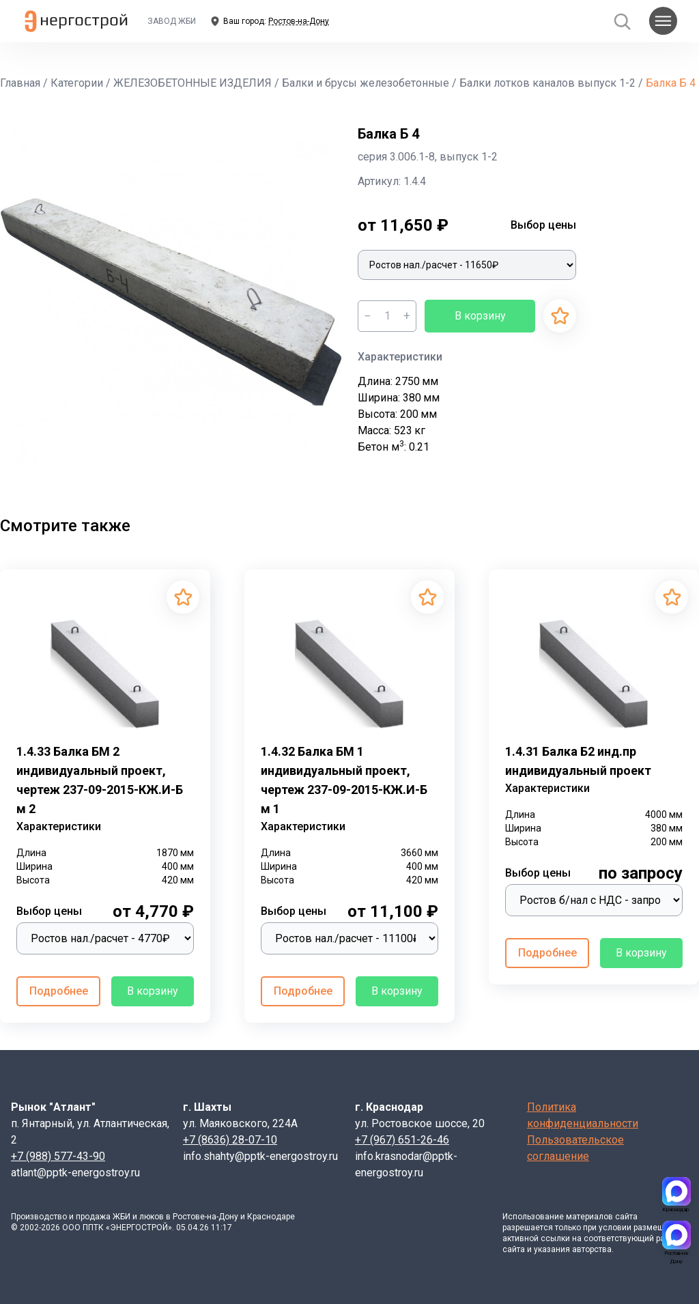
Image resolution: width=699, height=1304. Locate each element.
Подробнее (58, 990)
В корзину (480, 315)
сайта (626, 1216)
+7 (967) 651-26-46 (402, 1139)
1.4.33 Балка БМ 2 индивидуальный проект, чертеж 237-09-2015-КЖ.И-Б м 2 (99, 780)
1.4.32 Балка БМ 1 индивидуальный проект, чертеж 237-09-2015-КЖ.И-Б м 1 (344, 780)
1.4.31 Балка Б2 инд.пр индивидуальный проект (578, 761)
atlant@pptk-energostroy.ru (75, 1172)
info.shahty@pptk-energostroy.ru (260, 1156)
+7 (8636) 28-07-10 (230, 1139)
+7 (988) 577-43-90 (58, 1156)
